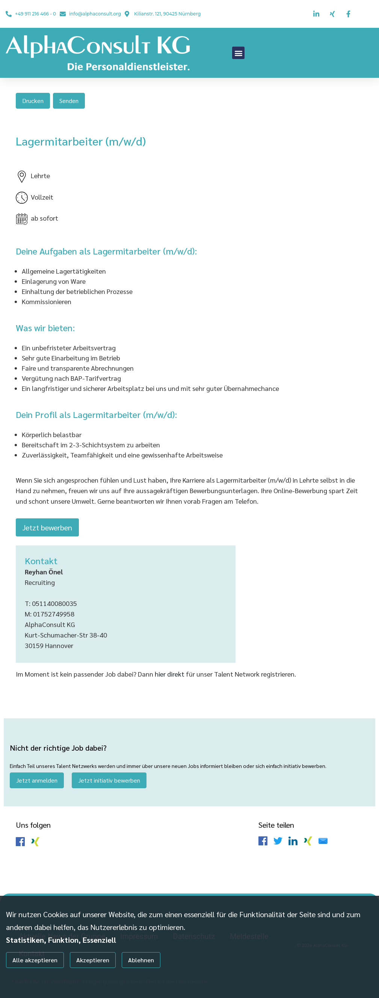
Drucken (33, 100)
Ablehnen (141, 960)
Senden (69, 100)
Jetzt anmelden (36, 780)
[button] (238, 53)
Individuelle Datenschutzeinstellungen (44, 980)
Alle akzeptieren (34, 960)
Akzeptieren (92, 960)
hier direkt (170, 673)
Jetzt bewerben (47, 527)
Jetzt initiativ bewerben (109, 780)
